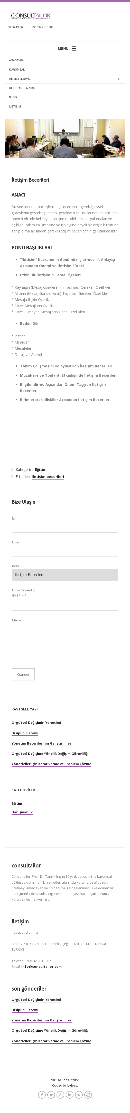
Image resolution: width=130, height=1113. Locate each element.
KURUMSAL (17, 69)
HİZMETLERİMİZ (20, 78)
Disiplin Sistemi (25, 733)
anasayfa (16, 60)
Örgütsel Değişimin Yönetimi (36, 722)
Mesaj (17, 620)
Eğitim (41, 469)
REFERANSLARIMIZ (22, 88)
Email (16, 542)
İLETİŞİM (15, 106)
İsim (15, 518)
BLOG (13, 97)
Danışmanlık (22, 812)
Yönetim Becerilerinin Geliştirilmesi (42, 743)
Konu (16, 566)
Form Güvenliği (23, 590)
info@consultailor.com (41, 966)
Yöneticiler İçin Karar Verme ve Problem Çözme (51, 763)
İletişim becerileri (48, 476)
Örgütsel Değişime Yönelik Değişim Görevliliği (50, 753)
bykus (72, 1085)
